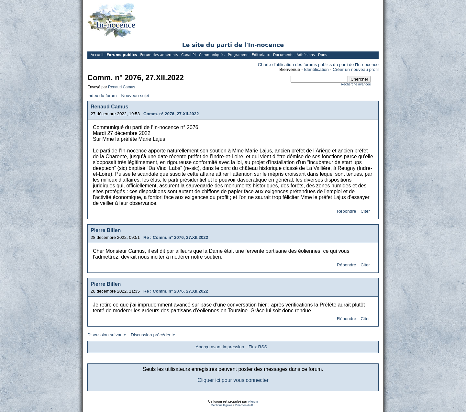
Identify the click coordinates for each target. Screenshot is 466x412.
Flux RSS (258, 346)
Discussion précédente (153, 334)
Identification (316, 69)
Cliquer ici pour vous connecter (233, 380)
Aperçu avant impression (220, 346)
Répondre (346, 211)
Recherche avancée (356, 84)
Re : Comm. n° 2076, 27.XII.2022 (175, 237)
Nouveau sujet (135, 95)
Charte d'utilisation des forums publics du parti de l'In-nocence (318, 64)
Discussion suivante (106, 334)
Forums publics (121, 55)
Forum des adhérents (159, 55)
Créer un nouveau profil (356, 69)
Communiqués (212, 55)
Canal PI (188, 55)
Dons (322, 55)
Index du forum (102, 95)
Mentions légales (221, 405)
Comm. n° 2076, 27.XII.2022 (171, 113)
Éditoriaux (261, 55)
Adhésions (305, 55)
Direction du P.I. (245, 405)
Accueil (97, 55)
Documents (283, 55)
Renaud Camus (121, 87)
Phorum (253, 401)
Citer (365, 211)
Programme (238, 55)
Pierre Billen (106, 230)
